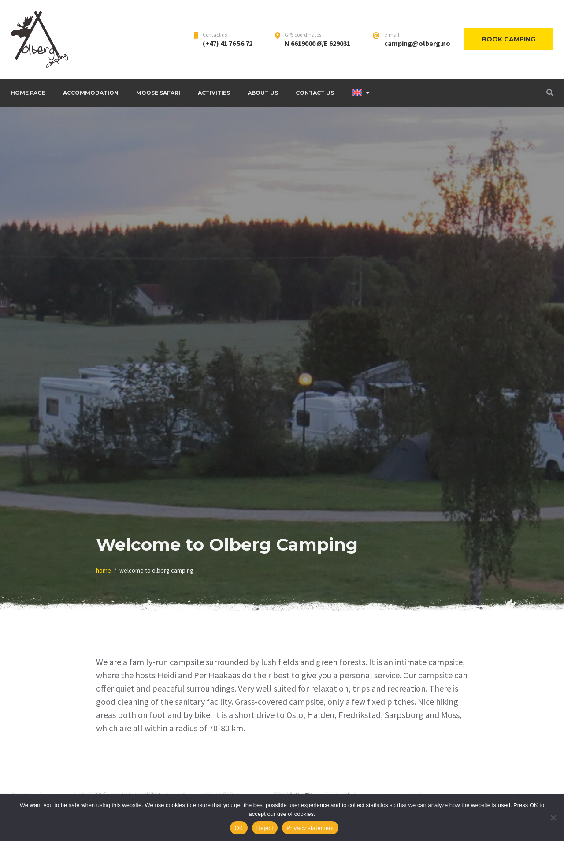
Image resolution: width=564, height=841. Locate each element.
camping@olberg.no (417, 43)
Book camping (508, 39)
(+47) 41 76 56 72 (227, 43)
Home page (28, 92)
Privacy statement (310, 828)
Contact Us (315, 92)
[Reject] (553, 817)
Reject (264, 828)
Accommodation (91, 92)
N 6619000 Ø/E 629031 (317, 43)
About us (263, 92)
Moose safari (158, 92)
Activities (214, 92)
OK (238, 828)
